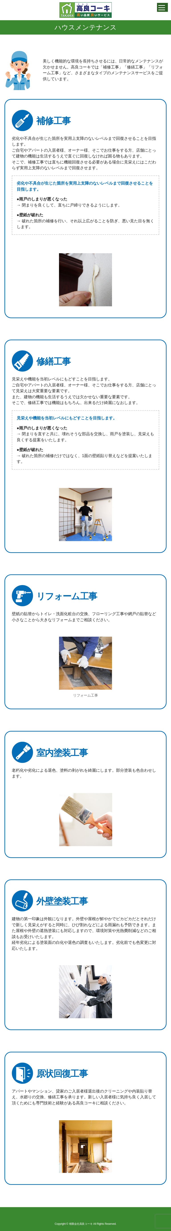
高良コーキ (85, 10)
